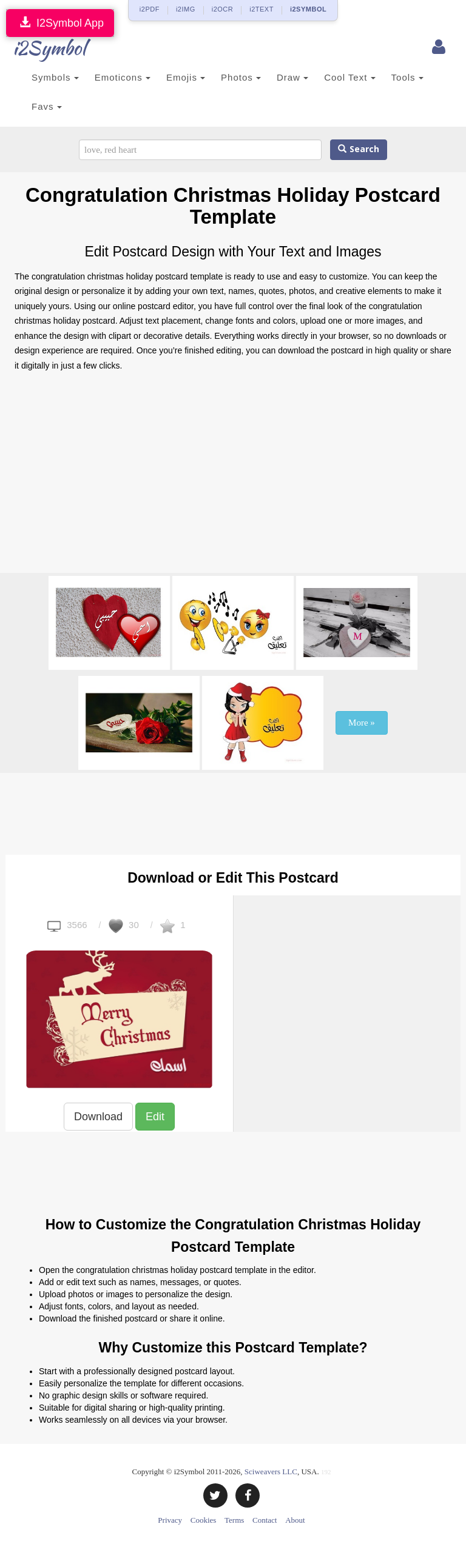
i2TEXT (261, 9)
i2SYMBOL (308, 9)
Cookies (204, 1520)
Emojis (185, 77)
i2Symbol (38, 48)
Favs (47, 106)
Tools (407, 77)
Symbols (55, 77)
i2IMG (185, 9)
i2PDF (150, 9)
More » (361, 722)
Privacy (170, 1520)
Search (358, 149)
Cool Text (349, 77)
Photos (241, 77)
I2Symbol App (60, 22)
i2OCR (223, 9)
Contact (264, 1520)
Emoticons (122, 77)
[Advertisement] (233, 476)
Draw (292, 77)
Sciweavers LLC (271, 1471)
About (295, 1520)
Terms (234, 1520)
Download (98, 1117)
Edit (155, 1117)
